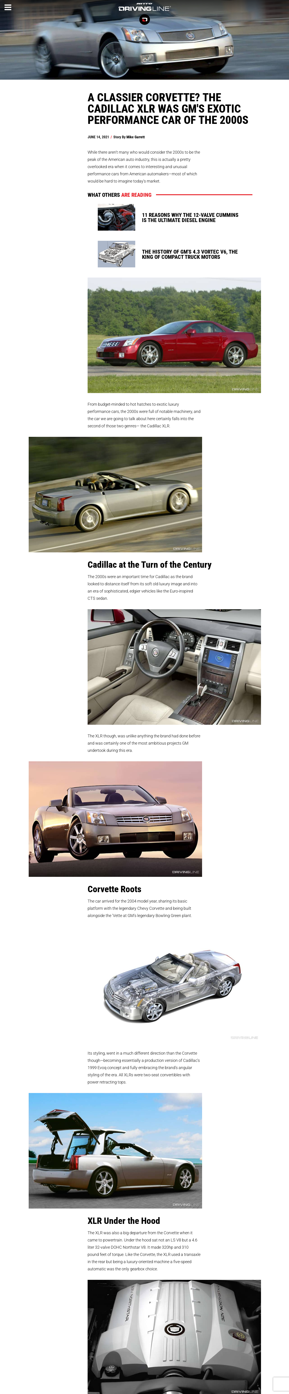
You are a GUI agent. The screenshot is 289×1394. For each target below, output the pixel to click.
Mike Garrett (135, 136)
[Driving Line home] (144, 11)
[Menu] (8, 7)
